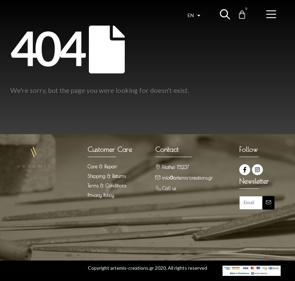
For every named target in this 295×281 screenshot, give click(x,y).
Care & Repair (102, 166)
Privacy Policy (101, 195)
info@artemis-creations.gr (187, 178)
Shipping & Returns (107, 176)
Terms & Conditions (107, 185)
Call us (169, 188)
